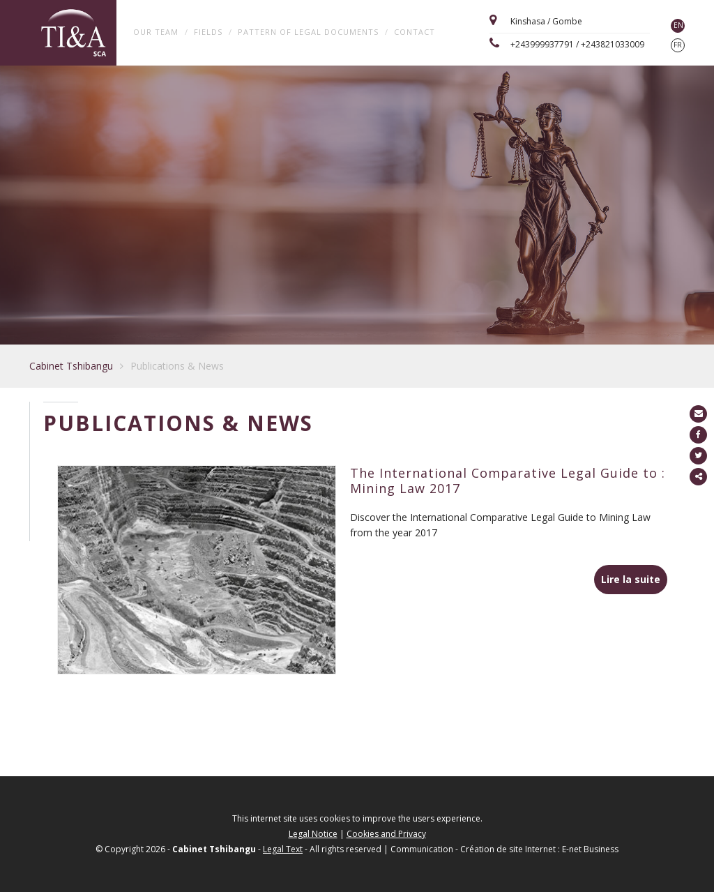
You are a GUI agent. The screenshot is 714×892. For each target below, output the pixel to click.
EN (678, 25)
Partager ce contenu (698, 476)
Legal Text (283, 849)
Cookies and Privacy (386, 834)
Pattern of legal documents (308, 32)
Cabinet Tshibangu (71, 365)
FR (678, 45)
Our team (155, 32)
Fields (208, 32)
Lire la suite (630, 579)
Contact (414, 32)
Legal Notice (313, 834)
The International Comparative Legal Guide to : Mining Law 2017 (507, 480)
